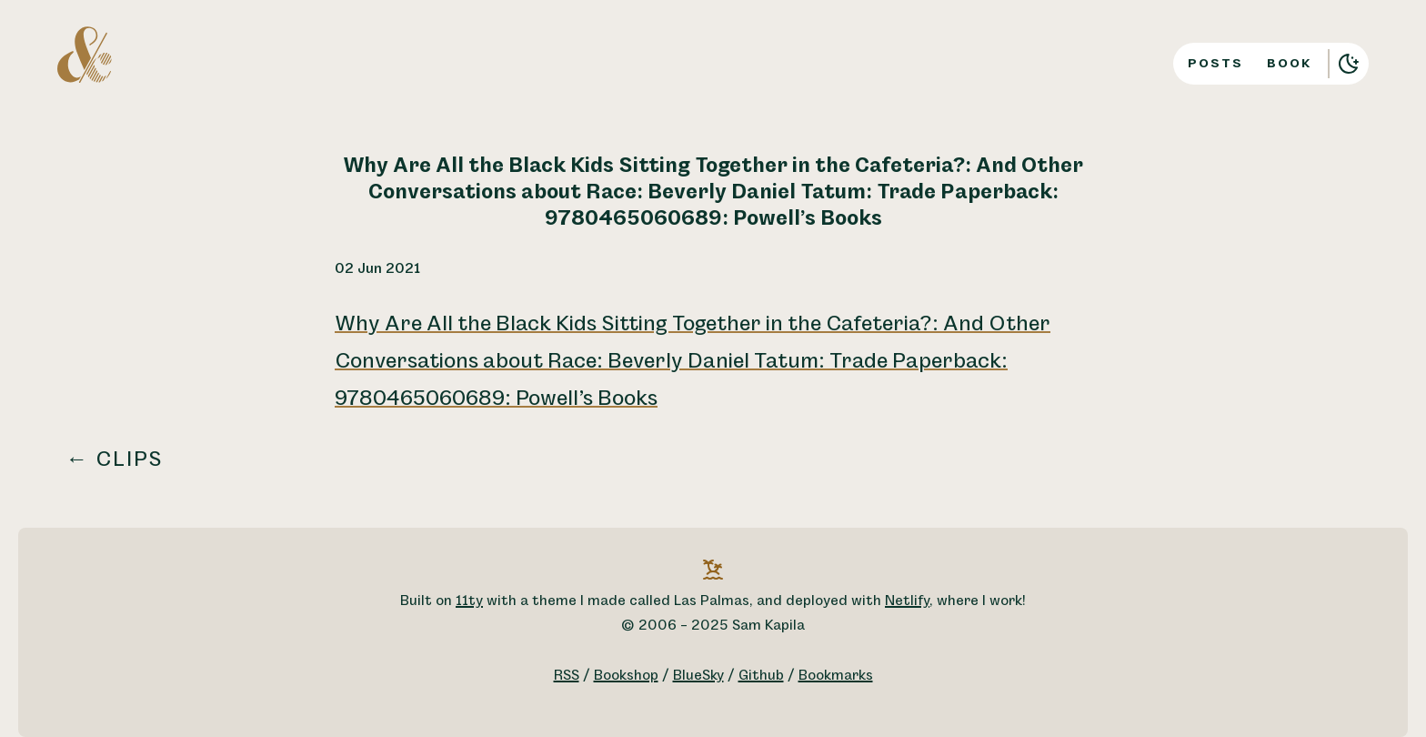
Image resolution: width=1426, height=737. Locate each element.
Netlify (907, 601)
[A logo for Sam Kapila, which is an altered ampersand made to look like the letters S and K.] (84, 53)
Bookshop (626, 675)
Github (761, 675)
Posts (1215, 63)
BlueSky (698, 675)
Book (1289, 63)
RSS (566, 675)
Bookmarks (835, 675)
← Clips (114, 459)
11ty (469, 601)
